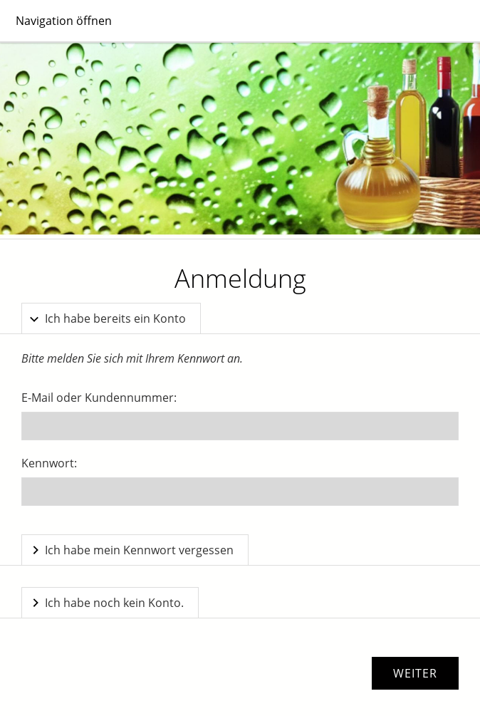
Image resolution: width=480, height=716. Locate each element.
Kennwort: (49, 463)
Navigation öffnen (64, 20)
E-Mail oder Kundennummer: (99, 397)
